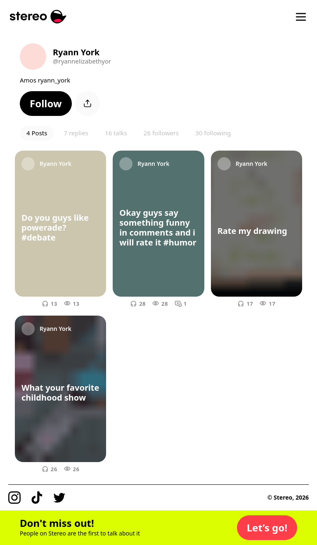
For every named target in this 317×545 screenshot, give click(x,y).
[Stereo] (38, 17)
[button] (46, 103)
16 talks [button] (116, 133)
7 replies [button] (76, 133)
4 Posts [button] (36, 133)
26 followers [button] (161, 133)
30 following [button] (213, 133)
